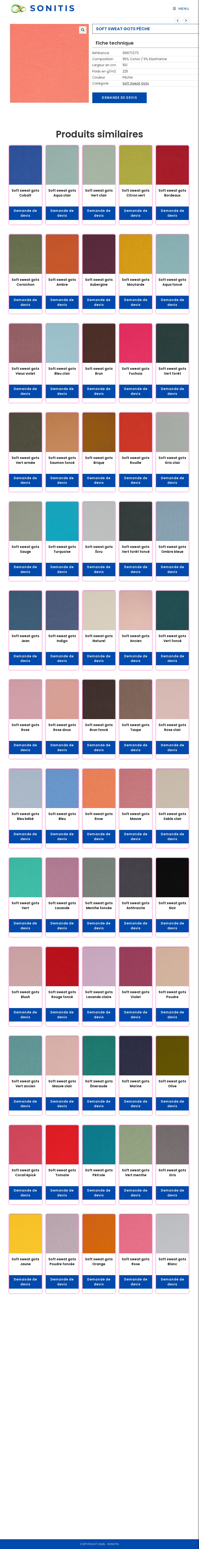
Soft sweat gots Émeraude (99, 1085)
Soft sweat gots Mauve (135, 817)
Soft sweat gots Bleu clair (62, 371)
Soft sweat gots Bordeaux (172, 193)
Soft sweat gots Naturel (99, 639)
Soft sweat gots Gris (172, 1174)
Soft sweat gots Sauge (25, 549)
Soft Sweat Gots (136, 83)
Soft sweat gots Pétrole (99, 1174)
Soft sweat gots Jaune (25, 1263)
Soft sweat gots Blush (25, 995)
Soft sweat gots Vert (25, 906)
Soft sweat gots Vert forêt (172, 371)
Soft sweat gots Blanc (172, 1263)
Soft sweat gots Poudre (172, 995)
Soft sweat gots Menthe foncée (99, 906)
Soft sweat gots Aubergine (99, 282)
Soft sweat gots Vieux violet (25, 371)
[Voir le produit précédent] (177, 20)
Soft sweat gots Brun (99, 371)
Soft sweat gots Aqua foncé (172, 282)
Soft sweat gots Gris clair (172, 460)
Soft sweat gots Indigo (62, 639)
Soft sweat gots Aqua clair (62, 193)
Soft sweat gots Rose (25, 728)
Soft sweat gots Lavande (62, 906)
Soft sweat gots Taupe (135, 728)
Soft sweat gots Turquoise (62, 549)
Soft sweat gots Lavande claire (99, 995)
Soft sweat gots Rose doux (62, 728)
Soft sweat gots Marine (135, 1085)
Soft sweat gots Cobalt (25, 193)
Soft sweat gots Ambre (62, 282)
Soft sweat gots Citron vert (135, 193)
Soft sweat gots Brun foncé (99, 728)
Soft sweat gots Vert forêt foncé (136, 549)
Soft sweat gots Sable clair (172, 817)
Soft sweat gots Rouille (135, 460)
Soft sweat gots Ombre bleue (172, 549)
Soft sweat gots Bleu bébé (25, 817)
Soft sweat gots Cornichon (25, 282)
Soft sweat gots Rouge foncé (62, 995)
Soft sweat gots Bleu (62, 817)
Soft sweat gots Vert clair (99, 193)
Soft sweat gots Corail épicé (25, 1174)
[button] (82, 30)
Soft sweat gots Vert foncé (172, 639)
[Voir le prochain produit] (185, 20)
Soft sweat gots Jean (25, 639)
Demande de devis (120, 97)
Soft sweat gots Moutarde (135, 282)
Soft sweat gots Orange (99, 1263)
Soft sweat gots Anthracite (135, 906)
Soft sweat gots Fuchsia (135, 371)
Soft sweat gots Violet (135, 995)
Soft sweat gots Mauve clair (62, 1085)
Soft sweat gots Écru (99, 549)
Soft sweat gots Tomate (62, 1174)
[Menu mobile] (181, 9)
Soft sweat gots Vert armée (25, 460)
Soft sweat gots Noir (172, 906)
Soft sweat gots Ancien (135, 639)
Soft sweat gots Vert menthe (135, 1174)
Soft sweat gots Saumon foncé (62, 460)
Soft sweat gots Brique (99, 460)
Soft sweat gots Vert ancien (25, 1085)
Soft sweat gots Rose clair (172, 728)
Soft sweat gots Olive (172, 1085)
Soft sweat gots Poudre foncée (62, 1263)
